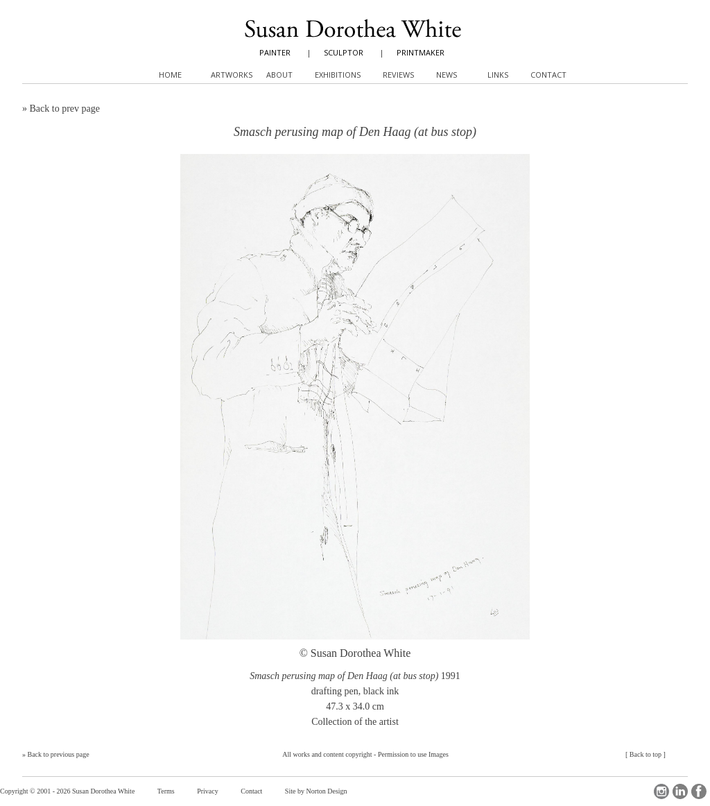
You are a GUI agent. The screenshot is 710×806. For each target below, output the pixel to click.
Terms (166, 791)
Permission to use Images (413, 754)
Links (497, 74)
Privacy (207, 791)
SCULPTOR (343, 52)
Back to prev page (65, 108)
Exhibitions (338, 74)
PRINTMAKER (420, 52)
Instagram (661, 791)
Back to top (645, 754)
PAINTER (275, 52)
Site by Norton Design (316, 791)
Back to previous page (58, 754)
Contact (251, 791)
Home (170, 74)
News (446, 74)
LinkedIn (680, 791)
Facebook (699, 791)
